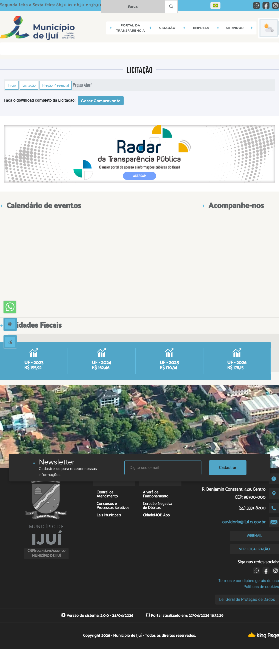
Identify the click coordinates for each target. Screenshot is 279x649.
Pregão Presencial (55, 85)
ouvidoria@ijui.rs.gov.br (243, 522)
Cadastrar (227, 467)
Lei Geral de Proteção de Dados (247, 599)
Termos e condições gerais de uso (248, 580)
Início (12, 85)
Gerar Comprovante (101, 100)
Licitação (29, 85)
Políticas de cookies (261, 586)
